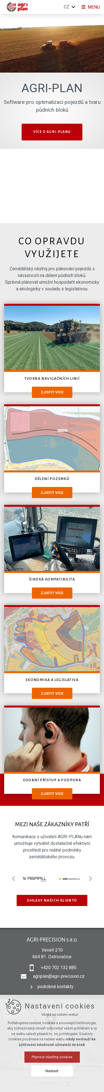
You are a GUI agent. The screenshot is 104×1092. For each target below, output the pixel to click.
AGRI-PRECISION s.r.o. (52, 940)
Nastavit (52, 1071)
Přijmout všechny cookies (52, 1057)
